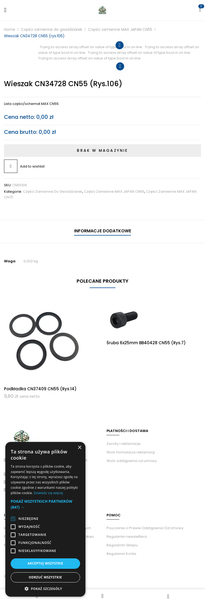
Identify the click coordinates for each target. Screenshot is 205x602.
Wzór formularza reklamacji (131, 452)
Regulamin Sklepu (122, 545)
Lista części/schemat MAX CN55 (31, 103)
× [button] (79, 448)
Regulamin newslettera (127, 536)
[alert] (45, 519)
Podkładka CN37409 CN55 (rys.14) (40, 389)
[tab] (102, 232)
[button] (45, 504)
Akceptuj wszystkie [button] (45, 563)
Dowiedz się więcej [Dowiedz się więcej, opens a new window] (48, 493)
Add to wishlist (32, 166)
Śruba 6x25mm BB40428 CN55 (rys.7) (146, 343)
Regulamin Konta (121, 553)
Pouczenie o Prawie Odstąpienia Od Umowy (145, 528)
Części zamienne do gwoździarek (51, 29)
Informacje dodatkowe (102, 231)
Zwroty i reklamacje (124, 443)
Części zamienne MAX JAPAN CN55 (120, 29)
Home (9, 29)
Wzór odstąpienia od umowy (132, 460)
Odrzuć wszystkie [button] (45, 577)
